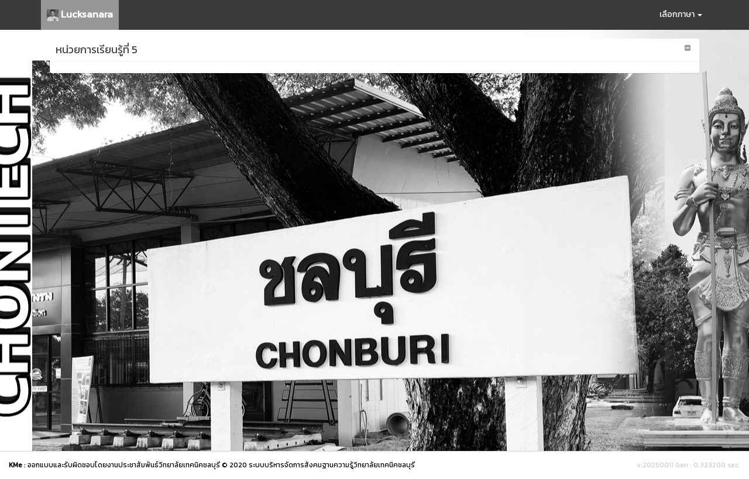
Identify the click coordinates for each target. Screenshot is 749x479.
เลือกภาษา (680, 14)
